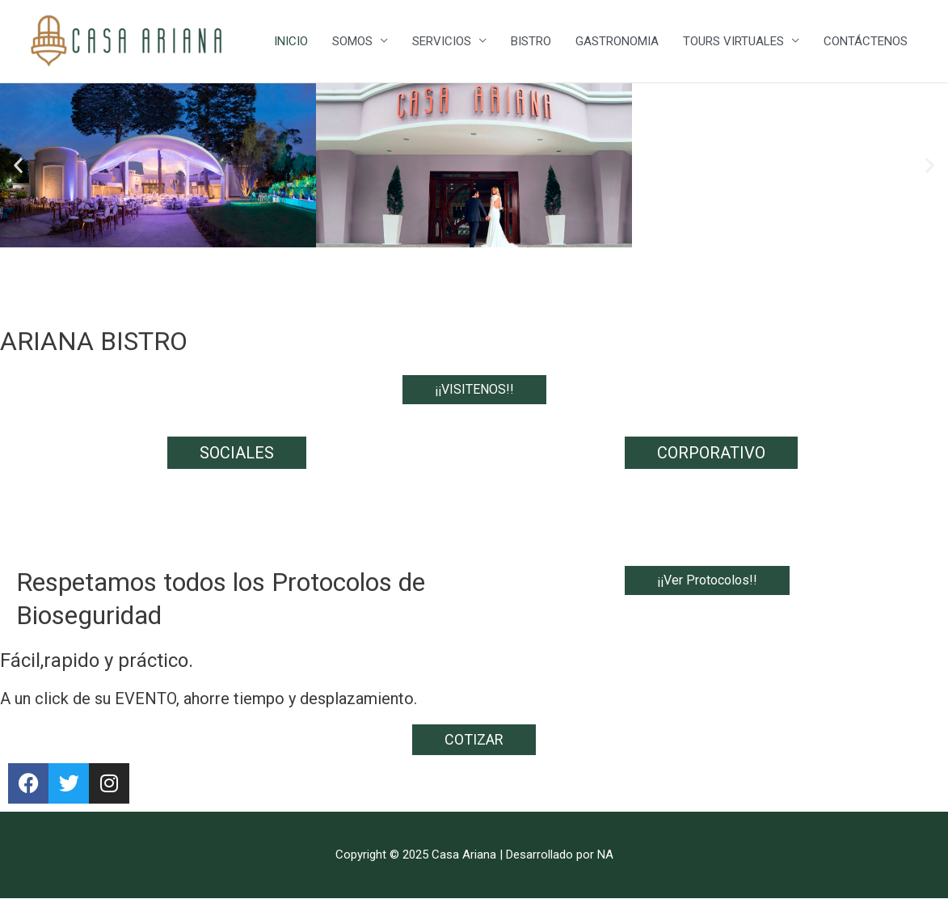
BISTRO (531, 41)
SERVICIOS (441, 41)
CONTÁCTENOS (866, 41)
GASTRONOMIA (617, 41)
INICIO (291, 41)
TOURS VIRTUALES (733, 41)
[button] (18, 165)
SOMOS (352, 41)
